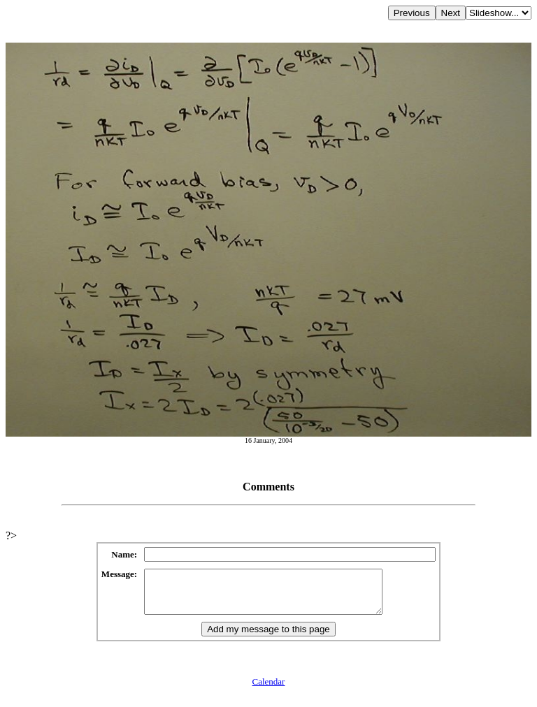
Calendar (268, 690)
